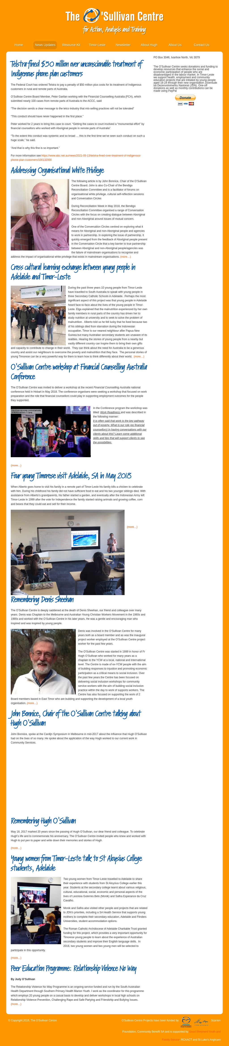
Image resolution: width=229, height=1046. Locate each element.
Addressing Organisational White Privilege (57, 170)
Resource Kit (71, 45)
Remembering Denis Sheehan (42, 599)
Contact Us (201, 45)
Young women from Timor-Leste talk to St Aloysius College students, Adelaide (76, 863)
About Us (175, 45)
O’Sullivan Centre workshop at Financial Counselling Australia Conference (79, 372)
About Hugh (149, 45)
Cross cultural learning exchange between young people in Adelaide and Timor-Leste (73, 272)
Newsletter (123, 45)
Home (19, 45)
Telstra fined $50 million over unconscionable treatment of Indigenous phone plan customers (76, 69)
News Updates (45, 45)
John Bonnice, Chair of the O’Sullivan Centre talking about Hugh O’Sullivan (76, 718)
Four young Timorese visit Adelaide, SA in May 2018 (71, 475)
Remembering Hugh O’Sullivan (43, 820)
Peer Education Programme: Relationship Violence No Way (73, 968)
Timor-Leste (97, 45)
